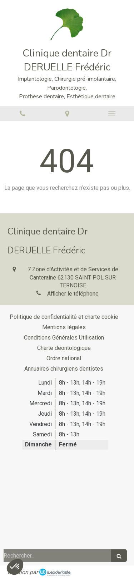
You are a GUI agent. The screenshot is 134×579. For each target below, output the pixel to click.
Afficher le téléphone (73, 293)
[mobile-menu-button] (111, 114)
